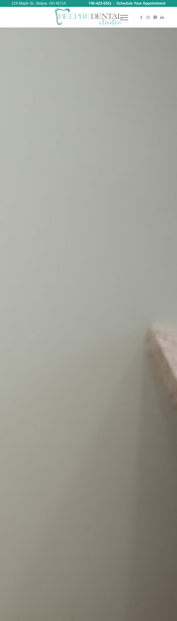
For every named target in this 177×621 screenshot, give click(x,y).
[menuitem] (100, 3)
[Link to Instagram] (148, 17)
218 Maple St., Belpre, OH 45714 (39, 3)
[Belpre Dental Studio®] (88, 17)
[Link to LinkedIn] (162, 17)
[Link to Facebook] (141, 17)
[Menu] (121, 17)
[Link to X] (155, 17)
